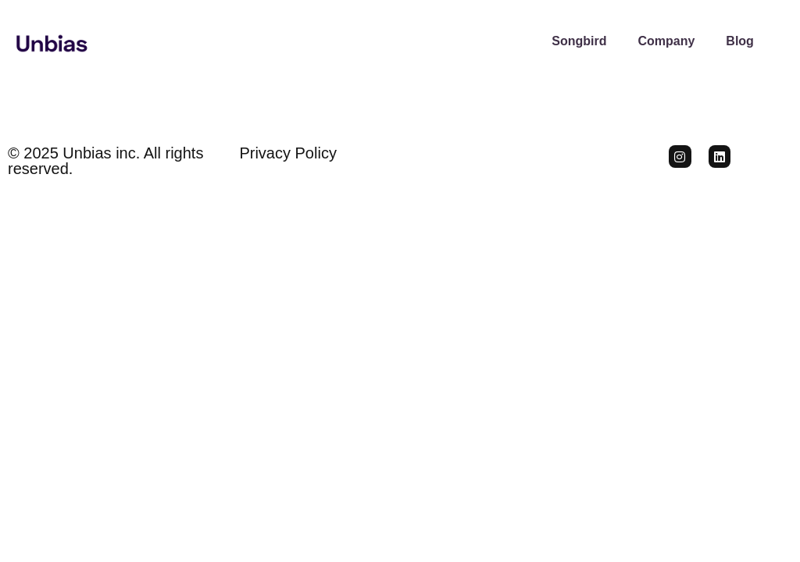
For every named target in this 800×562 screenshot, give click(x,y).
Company (666, 41)
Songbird (579, 41)
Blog (740, 41)
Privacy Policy (287, 153)
